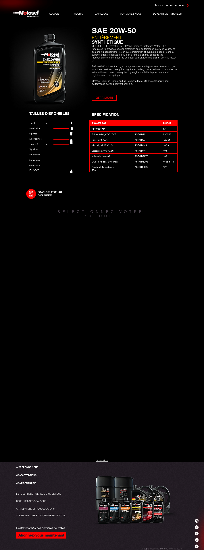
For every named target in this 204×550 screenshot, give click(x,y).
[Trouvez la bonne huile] (167, 5)
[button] (101, 14)
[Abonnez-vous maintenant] (41, 535)
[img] (44, 248)
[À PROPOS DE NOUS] (27, 467)
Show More (102, 460)
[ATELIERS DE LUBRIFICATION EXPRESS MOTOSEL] (41, 515)
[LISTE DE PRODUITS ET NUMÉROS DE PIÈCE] (39, 494)
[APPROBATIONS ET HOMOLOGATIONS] (35, 508)
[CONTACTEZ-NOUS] (26, 475)
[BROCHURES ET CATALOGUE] (31, 501)
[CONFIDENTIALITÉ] (26, 483)
